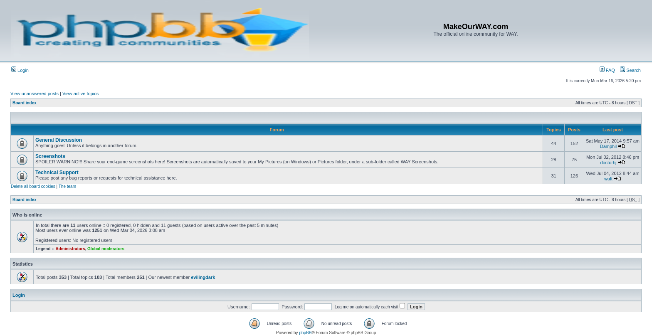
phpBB (305, 332)
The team (67, 186)
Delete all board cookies (33, 186)
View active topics (80, 93)
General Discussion (58, 140)
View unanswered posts (34, 93)
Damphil (608, 146)
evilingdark (203, 277)
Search (630, 70)
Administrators (70, 248)
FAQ (607, 70)
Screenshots (50, 156)
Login (20, 70)
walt (608, 178)
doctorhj (608, 162)
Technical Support (57, 172)
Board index (24, 103)
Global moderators (105, 248)
